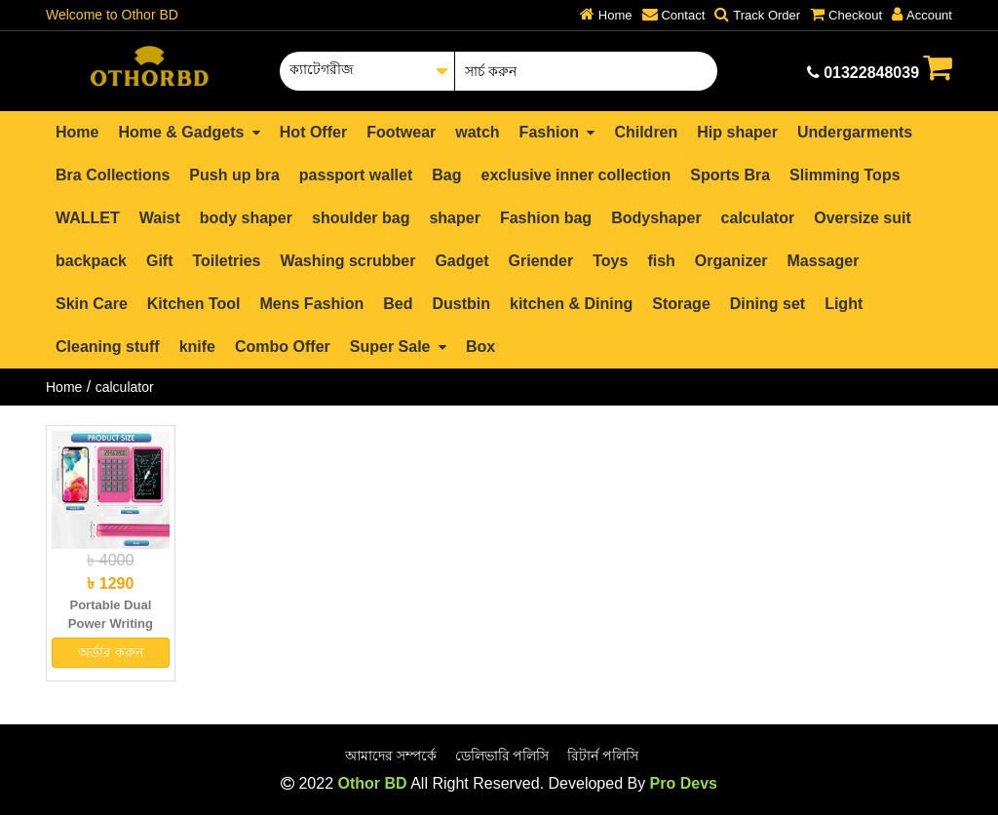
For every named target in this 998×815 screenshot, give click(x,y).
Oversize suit (862, 218)
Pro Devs (683, 783)
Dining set (767, 303)
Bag (446, 175)
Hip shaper (737, 132)
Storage (681, 303)
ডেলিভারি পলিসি (502, 755)
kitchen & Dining (571, 303)
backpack (91, 260)
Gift (159, 260)
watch (477, 132)
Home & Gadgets (188, 132)
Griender (541, 260)
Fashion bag (546, 218)
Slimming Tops (844, 175)
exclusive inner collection (576, 175)
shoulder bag (360, 218)
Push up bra (234, 175)
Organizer (731, 260)
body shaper (246, 218)
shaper (454, 218)
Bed (397, 303)
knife (197, 346)
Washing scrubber (347, 260)
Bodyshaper (656, 218)
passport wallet (355, 175)
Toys (610, 260)
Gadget (461, 260)
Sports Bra (730, 175)
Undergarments (854, 132)
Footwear (401, 132)
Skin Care (92, 303)
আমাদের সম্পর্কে (391, 755)
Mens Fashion (312, 303)
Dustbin (461, 303)
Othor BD (371, 783)
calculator (758, 218)
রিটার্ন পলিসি (602, 755)
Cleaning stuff (108, 346)
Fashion (557, 132)
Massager (823, 260)
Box (480, 346)
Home (77, 132)
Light (844, 303)
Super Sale (398, 346)
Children (645, 132)
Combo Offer (282, 346)
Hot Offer (313, 132)
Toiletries (226, 260)
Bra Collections (113, 175)
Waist (159, 218)
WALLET (88, 218)
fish (660, 260)
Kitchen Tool (194, 303)
